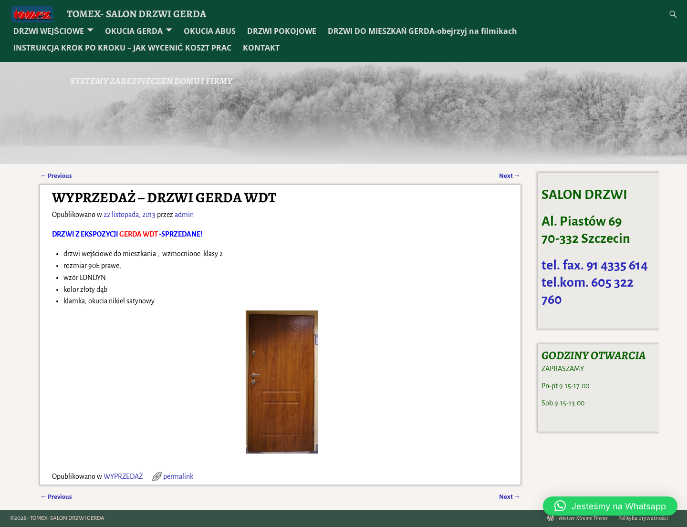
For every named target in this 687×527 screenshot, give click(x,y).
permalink (178, 476)
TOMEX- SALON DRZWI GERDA (136, 14)
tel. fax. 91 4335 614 (594, 265)
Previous (56, 175)
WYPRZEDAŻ (123, 476)
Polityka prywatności (643, 518)
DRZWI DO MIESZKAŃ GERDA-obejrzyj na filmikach (423, 31)
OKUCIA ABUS (210, 31)
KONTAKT (261, 47)
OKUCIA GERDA (134, 31)
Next (509, 175)
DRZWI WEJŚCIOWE (48, 31)
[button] (610, 506)
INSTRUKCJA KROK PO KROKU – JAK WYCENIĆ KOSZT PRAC (122, 47)
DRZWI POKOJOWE (281, 31)
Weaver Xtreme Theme (583, 518)
